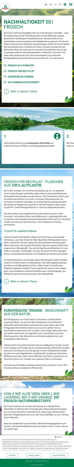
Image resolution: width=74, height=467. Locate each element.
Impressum (29, 461)
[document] (37, 446)
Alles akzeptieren (58, 455)
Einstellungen (34, 455)
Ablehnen (12, 455)
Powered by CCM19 (37, 465)
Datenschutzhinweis (42, 461)
